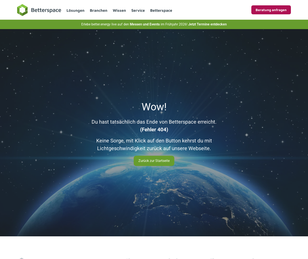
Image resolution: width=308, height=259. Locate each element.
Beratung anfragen (271, 10)
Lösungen (75, 10)
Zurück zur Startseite (154, 161)
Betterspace (161, 10)
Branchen (98, 10)
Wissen (119, 10)
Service (138, 10)
